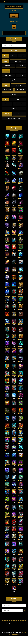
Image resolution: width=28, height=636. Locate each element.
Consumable (8, 65)
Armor (21, 75)
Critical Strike (7, 89)
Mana (18, 99)
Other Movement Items (14, 118)
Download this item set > (14, 33)
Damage (14, 94)
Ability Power (6, 104)
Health (18, 71)
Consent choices (16, 634)
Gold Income (18, 61)
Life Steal (18, 85)
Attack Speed (20, 89)
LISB (3, 1)
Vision (21, 65)
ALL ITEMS (14, 50)
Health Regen (8, 75)
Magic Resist (14, 80)
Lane (13, 56)
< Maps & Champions (14, 6)
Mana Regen (14, 108)
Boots (19, 113)
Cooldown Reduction (19, 104)
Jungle (22, 56)
